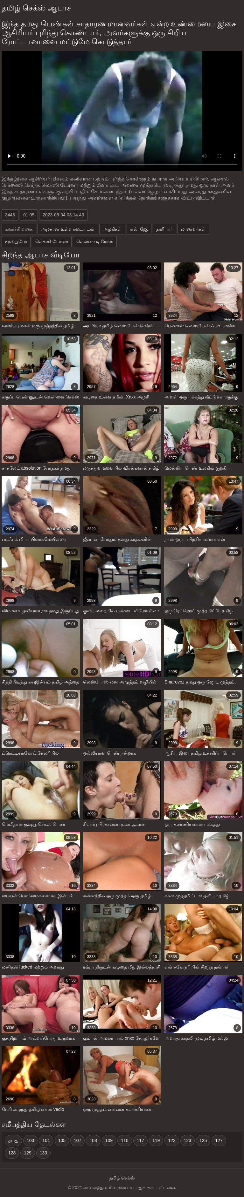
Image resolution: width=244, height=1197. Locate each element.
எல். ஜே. (139, 229)
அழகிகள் (112, 229)
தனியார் (164, 229)
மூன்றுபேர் (16, 241)
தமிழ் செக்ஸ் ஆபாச (36, 7)
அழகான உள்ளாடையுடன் (67, 229)
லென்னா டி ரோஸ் (94, 241)
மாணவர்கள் (193, 229)
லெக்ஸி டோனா (51, 241)
